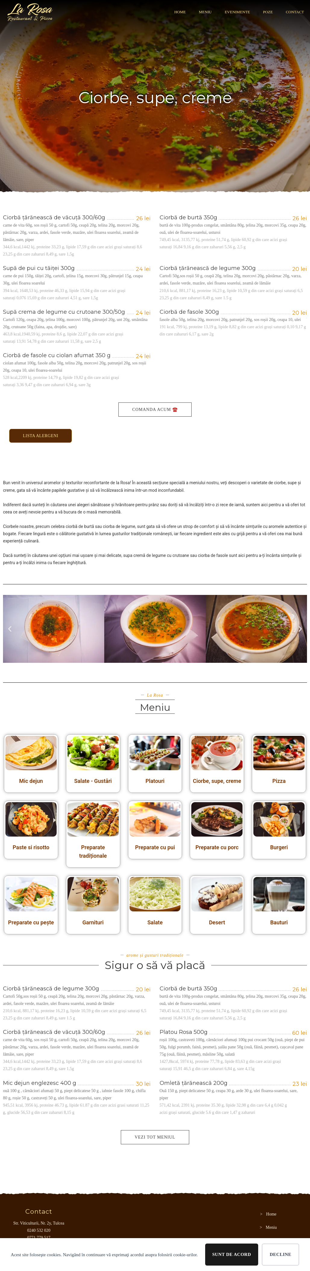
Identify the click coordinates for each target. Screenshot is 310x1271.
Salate (155, 922)
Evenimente (237, 12)
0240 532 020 (38, 1230)
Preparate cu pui (155, 847)
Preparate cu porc (217, 847)
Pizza (279, 781)
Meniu (205, 12)
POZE (268, 12)
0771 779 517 (38, 1237)
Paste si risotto (31, 847)
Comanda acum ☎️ (155, 409)
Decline (280, 1254)
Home (180, 12)
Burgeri (279, 847)
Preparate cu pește (31, 922)
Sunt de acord (231, 1254)
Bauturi (279, 922)
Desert (217, 922)
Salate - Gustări (93, 781)
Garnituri (92, 922)
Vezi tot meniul (155, 1137)
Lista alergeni (40, 436)
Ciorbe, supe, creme (217, 781)
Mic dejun (31, 781)
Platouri (155, 781)
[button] (10, 629)
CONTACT (295, 12)
